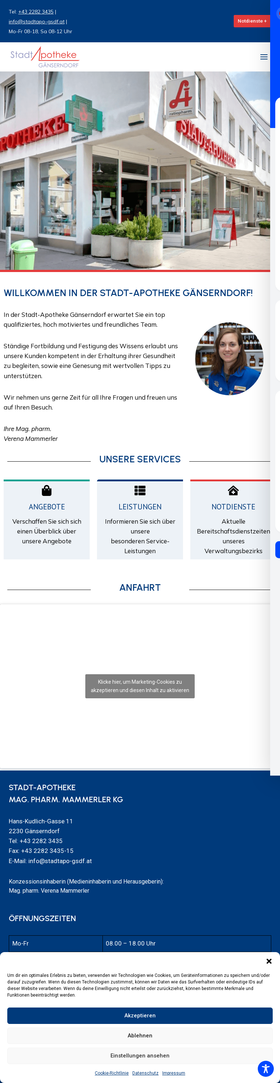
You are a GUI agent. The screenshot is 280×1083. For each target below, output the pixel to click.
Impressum (173, 1073)
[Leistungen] (140, 490)
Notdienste (233, 507)
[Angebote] (46, 490)
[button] (269, 961)
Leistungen (140, 507)
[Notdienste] (233, 490)
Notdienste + (252, 21)
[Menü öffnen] (263, 56)
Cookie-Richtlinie (112, 1073)
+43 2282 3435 (36, 11)
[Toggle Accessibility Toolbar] (266, 1069)
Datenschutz (145, 1073)
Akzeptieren (140, 1015)
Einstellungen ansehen (140, 1055)
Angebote (47, 507)
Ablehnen (140, 1035)
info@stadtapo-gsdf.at (37, 21)
